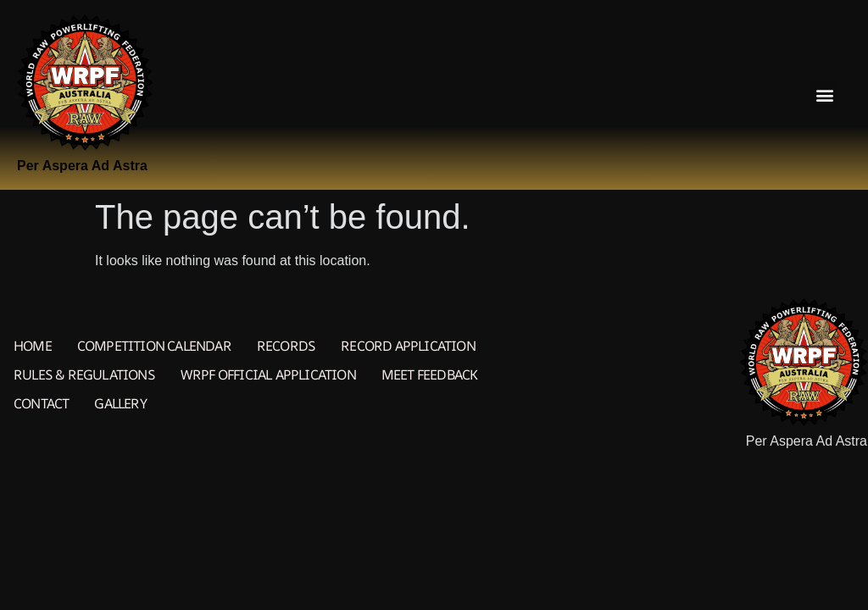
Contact (41, 403)
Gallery (120, 403)
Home (33, 345)
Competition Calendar (154, 345)
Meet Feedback (429, 374)
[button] (824, 95)
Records (286, 345)
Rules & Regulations (84, 374)
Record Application (408, 345)
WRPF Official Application (268, 374)
